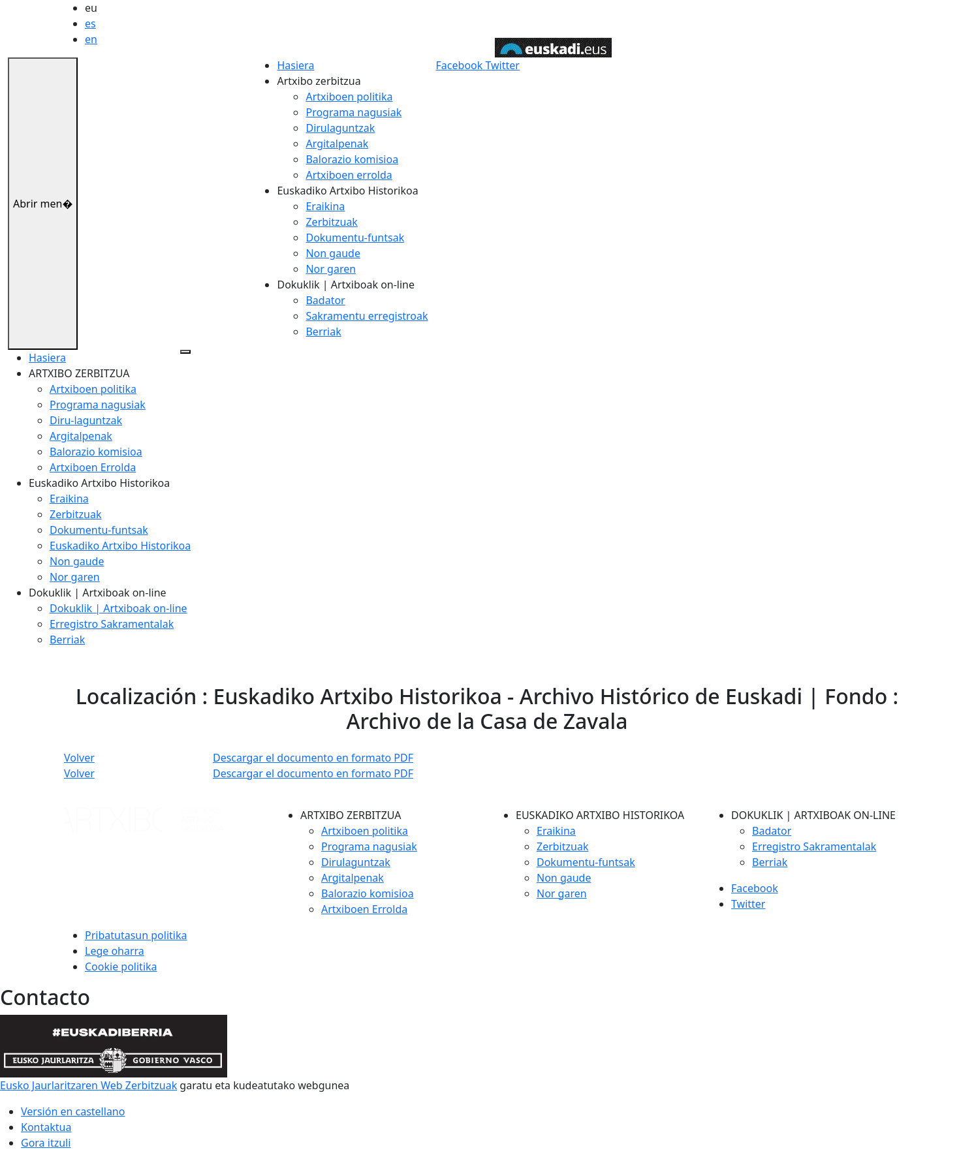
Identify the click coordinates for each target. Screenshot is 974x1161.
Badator (325, 300)
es (90, 23)
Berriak (323, 331)
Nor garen (331, 269)
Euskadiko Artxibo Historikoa (120, 545)
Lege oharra (114, 951)
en (91, 39)
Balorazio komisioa (352, 159)
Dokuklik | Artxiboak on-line (118, 608)
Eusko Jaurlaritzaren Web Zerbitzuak (88, 1085)
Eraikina (325, 206)
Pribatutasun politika (136, 935)
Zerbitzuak (331, 222)
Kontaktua (46, 1127)
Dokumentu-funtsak (355, 237)
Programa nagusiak (353, 112)
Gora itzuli (46, 1143)
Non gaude (333, 253)
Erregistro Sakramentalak (112, 624)
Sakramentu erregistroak (367, 316)
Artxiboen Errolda (93, 467)
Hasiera (295, 65)
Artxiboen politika (349, 96)
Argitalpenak (337, 143)
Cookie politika (121, 966)
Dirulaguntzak (340, 128)
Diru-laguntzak (86, 420)
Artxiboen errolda (349, 175)
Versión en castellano (73, 1111)
